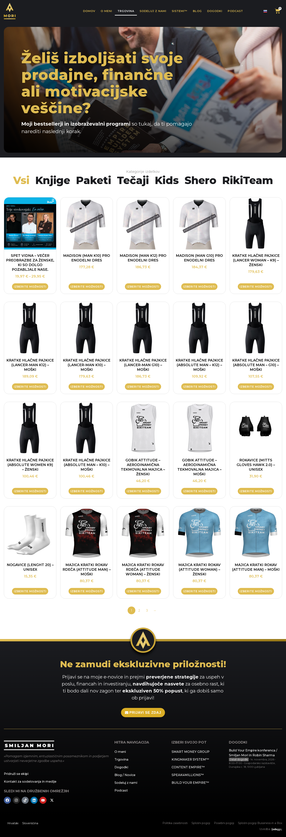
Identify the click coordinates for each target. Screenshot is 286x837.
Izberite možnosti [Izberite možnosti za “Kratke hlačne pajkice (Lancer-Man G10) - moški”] (143, 386)
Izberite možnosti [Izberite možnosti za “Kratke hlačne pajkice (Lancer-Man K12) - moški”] (30, 386)
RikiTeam (249, 180)
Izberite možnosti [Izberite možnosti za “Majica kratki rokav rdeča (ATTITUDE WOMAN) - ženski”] (143, 591)
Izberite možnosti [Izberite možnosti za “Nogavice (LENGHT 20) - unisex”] (30, 591)
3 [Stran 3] (147, 610)
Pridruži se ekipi (16, 774)
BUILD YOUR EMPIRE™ (190, 783)
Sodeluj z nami (153, 11)
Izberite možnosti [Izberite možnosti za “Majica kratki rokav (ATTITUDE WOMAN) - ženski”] (199, 591)
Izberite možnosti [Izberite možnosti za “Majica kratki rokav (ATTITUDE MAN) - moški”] (256, 591)
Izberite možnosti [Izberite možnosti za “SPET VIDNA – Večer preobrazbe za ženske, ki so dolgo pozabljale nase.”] (30, 287)
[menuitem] (265, 11)
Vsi (19, 180)
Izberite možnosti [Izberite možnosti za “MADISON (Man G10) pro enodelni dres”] (199, 287)
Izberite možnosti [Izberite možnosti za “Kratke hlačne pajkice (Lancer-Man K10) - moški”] (86, 386)
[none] (265, 11)
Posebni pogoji (224, 823)
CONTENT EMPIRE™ (188, 767)
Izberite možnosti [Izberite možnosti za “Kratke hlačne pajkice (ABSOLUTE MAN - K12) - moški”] (199, 386)
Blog (197, 11)
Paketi (93, 180)
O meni (106, 11)
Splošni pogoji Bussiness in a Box (260, 823)
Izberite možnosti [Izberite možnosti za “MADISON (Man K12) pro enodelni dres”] (143, 287)
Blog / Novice (124, 775)
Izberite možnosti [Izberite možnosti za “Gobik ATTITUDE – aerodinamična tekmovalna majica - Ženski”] (143, 491)
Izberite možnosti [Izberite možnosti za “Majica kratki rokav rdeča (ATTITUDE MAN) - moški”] (86, 591)
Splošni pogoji (201, 823)
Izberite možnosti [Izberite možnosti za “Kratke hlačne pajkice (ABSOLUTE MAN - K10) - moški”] (86, 491)
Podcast (235, 11)
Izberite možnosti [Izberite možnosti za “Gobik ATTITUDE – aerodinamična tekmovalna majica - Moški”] (199, 491)
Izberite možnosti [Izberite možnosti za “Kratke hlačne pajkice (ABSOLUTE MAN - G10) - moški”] (256, 386)
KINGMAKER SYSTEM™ (190, 759)
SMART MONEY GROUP (191, 752)
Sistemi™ (179, 11)
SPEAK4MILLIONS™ (188, 775)
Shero (201, 180)
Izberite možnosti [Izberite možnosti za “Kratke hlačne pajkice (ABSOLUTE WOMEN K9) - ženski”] (30, 491)
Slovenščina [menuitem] (30, 823)
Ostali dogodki (239, 759)
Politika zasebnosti (175, 823)
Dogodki (214, 11)
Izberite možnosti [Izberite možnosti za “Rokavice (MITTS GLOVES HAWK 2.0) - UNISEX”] (256, 491)
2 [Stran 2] (139, 610)
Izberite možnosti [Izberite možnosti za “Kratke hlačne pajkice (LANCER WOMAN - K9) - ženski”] (256, 287)
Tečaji (133, 180)
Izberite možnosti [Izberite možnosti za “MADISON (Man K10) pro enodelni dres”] (86, 287)
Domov (89, 11)
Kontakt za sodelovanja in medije (30, 781)
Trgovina (126, 11)
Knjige (51, 180)
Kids (167, 180)
